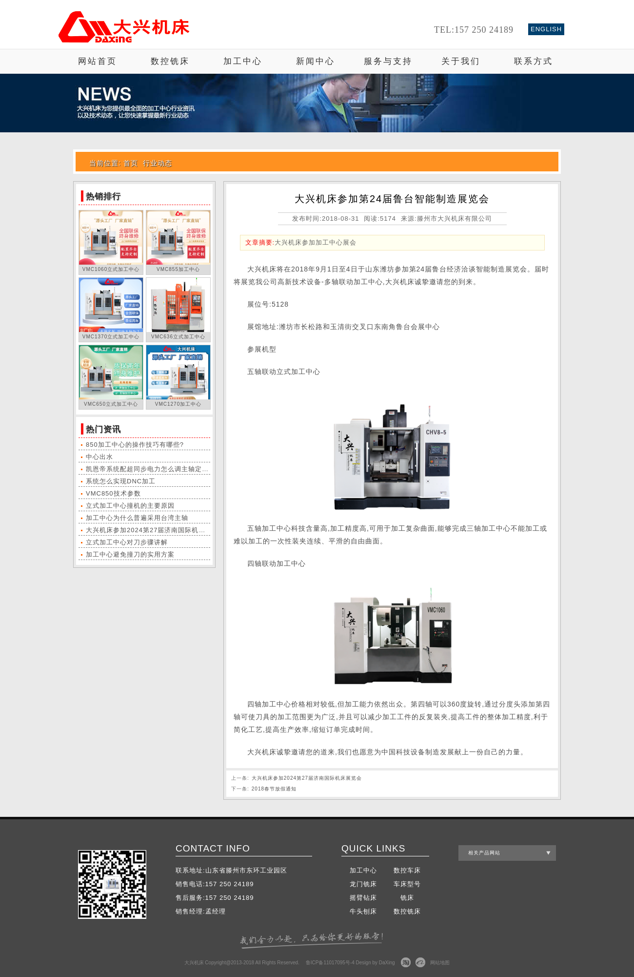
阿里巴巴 (420, 962)
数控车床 (407, 870)
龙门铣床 (363, 884)
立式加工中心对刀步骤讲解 (127, 542)
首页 (130, 163)
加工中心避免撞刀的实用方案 (130, 554)
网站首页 (97, 61)
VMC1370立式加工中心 (110, 336)
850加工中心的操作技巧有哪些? (135, 444)
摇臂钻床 (363, 897)
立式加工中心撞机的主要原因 (130, 505)
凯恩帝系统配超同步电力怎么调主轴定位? (149, 469)
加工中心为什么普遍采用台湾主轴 (137, 517)
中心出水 (99, 456)
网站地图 (440, 962)
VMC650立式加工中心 (111, 404)
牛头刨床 (363, 911)
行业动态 (157, 163)
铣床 (407, 897)
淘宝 (406, 962)
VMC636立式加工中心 (178, 336)
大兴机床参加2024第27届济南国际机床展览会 (156, 530)
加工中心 (242, 61)
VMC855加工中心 (178, 269)
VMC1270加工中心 (178, 404)
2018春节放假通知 (274, 788)
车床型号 (407, 884)
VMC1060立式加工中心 (110, 269)
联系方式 (533, 61)
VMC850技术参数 (113, 493)
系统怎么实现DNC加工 (121, 481)
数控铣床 (170, 61)
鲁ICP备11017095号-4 (330, 962)
